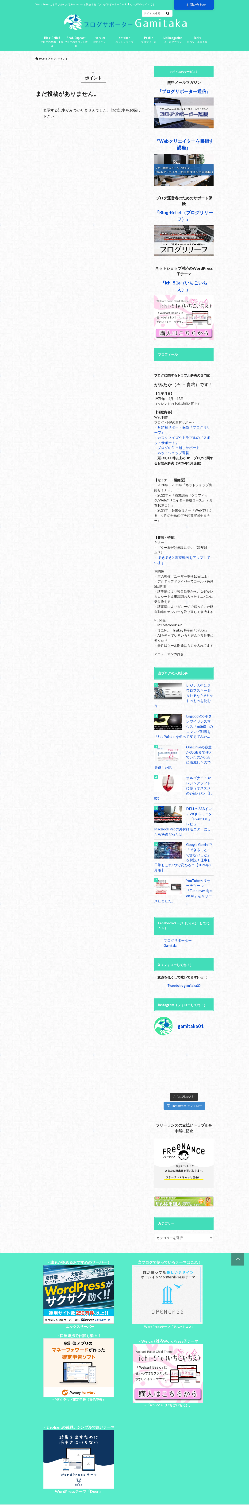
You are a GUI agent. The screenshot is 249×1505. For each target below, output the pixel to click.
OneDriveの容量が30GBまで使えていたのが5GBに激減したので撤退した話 (183, 753)
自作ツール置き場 (197, 41)
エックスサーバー (80, 1306)
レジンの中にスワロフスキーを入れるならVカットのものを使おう (199, 694)
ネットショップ (124, 41)
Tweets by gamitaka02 (184, 965)
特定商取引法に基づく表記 (105, 1490)
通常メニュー (100, 41)
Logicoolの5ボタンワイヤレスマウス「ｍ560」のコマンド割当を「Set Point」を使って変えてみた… (183, 722)
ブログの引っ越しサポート (177, 449)
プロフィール (149, 41)
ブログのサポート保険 (52, 43)
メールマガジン (173, 41)
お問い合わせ (196, 5)
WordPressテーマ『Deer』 (79, 1470)
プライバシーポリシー (63, 1490)
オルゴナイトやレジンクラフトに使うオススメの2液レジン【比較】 (199, 781)
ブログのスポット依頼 (76, 43)
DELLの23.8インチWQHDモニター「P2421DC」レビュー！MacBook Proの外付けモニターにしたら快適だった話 (183, 811)
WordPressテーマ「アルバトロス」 (169, 1306)
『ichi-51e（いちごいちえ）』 (169, 1384)
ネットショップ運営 (172, 454)
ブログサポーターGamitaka (184, 925)
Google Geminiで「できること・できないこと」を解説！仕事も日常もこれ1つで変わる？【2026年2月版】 (183, 845)
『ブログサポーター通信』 (184, 92)
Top (38, 1490)
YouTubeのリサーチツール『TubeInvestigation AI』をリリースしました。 (183, 875)
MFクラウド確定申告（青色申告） (80, 1378)
